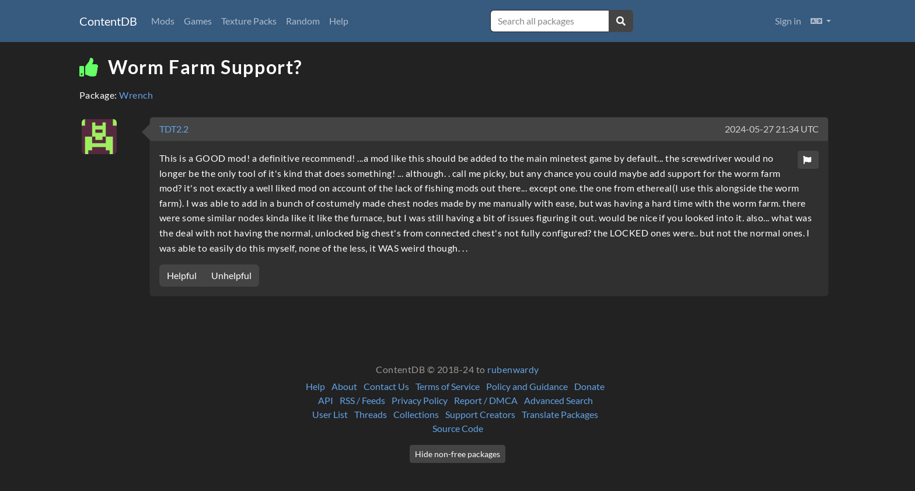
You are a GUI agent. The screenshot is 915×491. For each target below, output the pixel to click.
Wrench (136, 94)
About (344, 386)
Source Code (457, 428)
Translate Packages (560, 414)
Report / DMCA (486, 400)
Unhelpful (231, 275)
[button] (821, 21)
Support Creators (480, 414)
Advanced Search (558, 400)
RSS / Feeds (362, 400)
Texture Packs (249, 20)
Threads (370, 414)
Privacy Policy (420, 400)
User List (330, 414)
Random (303, 20)
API (325, 400)
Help (338, 20)
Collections (416, 414)
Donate (589, 386)
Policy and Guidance (527, 386)
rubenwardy (513, 369)
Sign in (788, 20)
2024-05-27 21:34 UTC (772, 128)
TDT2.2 (173, 128)
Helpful (182, 275)
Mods (162, 20)
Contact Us (386, 386)
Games (198, 20)
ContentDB (108, 21)
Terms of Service (447, 386)
